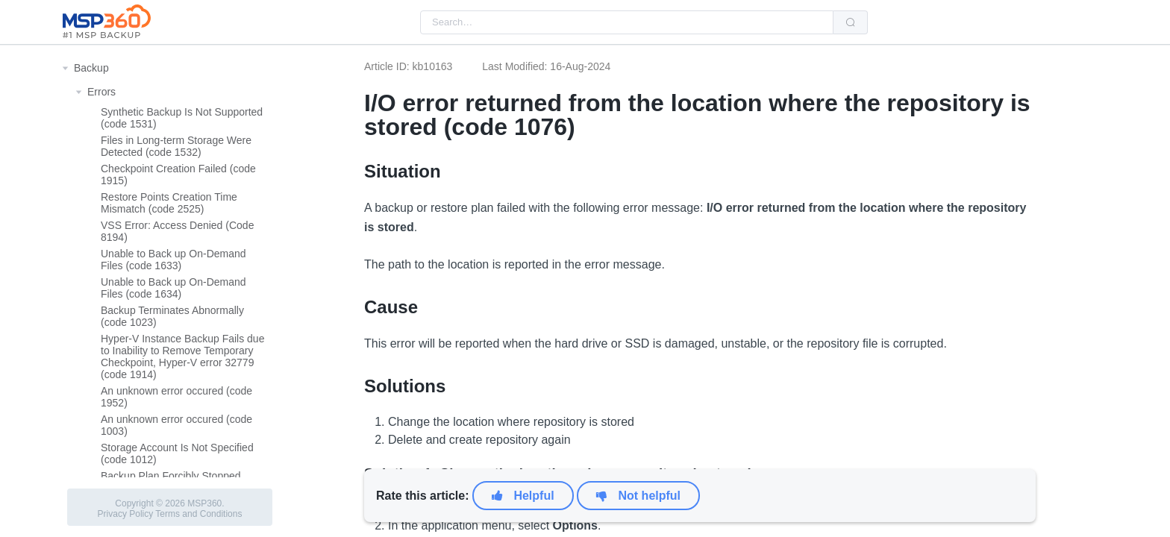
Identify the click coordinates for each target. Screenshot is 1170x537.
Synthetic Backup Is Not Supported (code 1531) (182, 118)
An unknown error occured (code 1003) (176, 425)
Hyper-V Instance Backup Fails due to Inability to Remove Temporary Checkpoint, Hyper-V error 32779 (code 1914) (182, 356)
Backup (91, 68)
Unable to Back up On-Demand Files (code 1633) (173, 259)
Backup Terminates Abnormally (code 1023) (172, 316)
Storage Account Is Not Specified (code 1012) (177, 453)
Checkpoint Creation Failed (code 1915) (178, 174)
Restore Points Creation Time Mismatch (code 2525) (169, 203)
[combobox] (626, 22)
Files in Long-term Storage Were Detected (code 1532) (176, 146)
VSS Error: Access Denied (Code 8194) (177, 231)
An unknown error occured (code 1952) (176, 397)
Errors (101, 92)
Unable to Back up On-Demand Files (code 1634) (173, 288)
